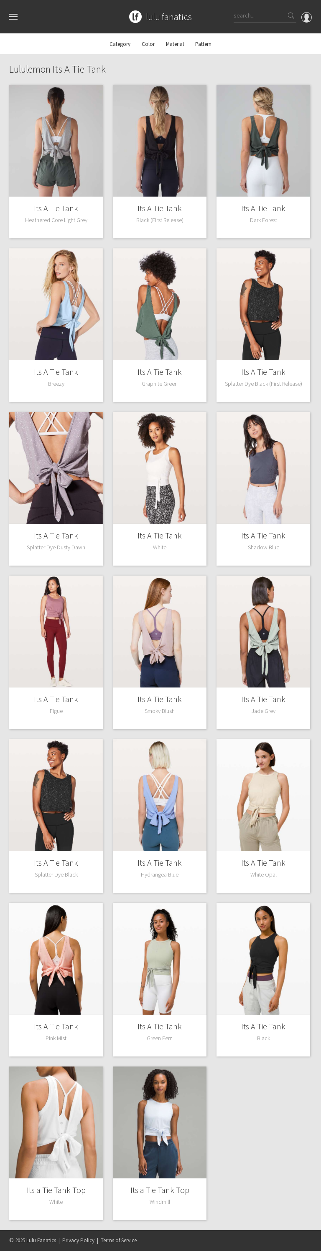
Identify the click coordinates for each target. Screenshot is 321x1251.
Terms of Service (119, 1240)
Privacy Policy (78, 1240)
